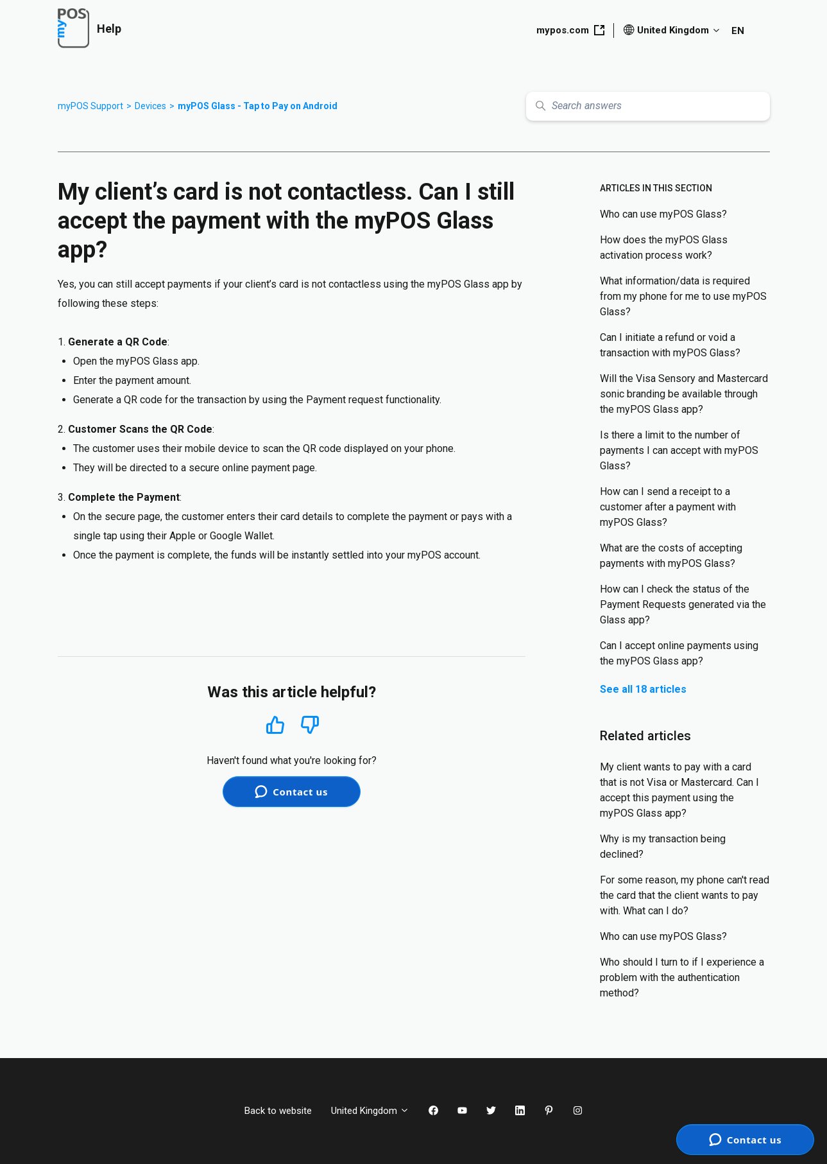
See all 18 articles (643, 689)
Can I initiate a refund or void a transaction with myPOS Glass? (670, 345)
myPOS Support (90, 106)
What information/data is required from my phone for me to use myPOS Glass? (683, 296)
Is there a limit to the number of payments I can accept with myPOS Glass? (679, 450)
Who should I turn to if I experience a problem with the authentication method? (682, 977)
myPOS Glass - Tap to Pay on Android (257, 106)
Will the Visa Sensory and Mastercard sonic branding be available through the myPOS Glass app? (684, 393)
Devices (150, 106)
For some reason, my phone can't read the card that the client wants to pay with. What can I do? (684, 895)
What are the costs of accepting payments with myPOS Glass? (671, 555)
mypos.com (570, 30)
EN (737, 31)
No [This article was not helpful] (309, 725)
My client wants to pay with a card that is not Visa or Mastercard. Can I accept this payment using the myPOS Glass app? (679, 790)
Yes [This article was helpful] (275, 724)
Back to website (278, 1110)
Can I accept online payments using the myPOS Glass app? (679, 653)
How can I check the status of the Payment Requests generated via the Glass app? (683, 604)
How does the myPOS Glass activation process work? (664, 247)
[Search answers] (648, 106)
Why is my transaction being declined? (663, 846)
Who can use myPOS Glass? (663, 214)
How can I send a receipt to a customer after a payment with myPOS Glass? (668, 506)
